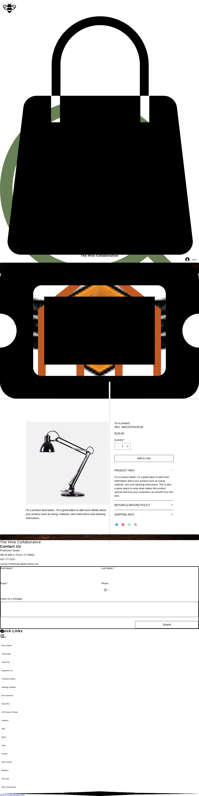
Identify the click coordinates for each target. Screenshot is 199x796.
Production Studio (10, 550)
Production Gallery (8, 679)
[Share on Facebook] (117, 525)
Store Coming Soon (9, 787)
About (4, 737)
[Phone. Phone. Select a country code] (107, 590)
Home (4, 637)
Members (5, 770)
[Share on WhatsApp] (129, 525)
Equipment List (7, 670)
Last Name (108, 568)
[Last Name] (149, 574)
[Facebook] (99, 631)
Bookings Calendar (9, 687)
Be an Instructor (7, 695)
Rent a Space (7, 646)
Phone (105, 583)
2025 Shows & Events (10, 712)
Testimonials (6, 654)
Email (4, 583)
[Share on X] (136, 525)
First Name (6, 568)
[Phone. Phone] (153, 590)
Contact (4, 754)
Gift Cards (5, 779)
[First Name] (48, 574)
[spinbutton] (123, 446)
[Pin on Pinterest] (123, 525)
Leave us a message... (12, 598)
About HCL (6, 704)
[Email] (48, 590)
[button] (99, 135)
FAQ (3, 729)
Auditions (5, 720)
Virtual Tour (6, 662)
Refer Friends (7, 762)
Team (4, 745)
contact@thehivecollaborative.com (19, 564)
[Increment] (128, 446)
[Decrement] (117, 446)
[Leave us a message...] (99, 609)
